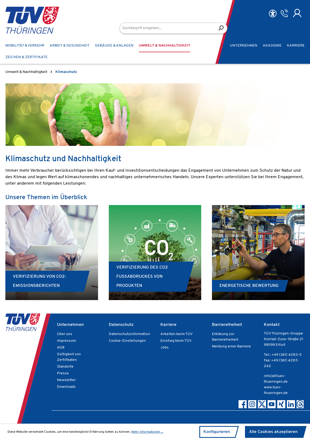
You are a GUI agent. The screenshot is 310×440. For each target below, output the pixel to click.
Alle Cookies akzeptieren (273, 432)
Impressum (66, 341)
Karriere (168, 325)
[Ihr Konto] (297, 13)
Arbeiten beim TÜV (176, 334)
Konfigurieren (216, 432)
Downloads (66, 387)
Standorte (65, 367)
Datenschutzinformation (129, 334)
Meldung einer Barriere (231, 346)
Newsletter (66, 380)
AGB (60, 348)
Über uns (64, 334)
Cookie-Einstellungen (127, 341)
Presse (63, 373)
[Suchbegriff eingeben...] (167, 28)
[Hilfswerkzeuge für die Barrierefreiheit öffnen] (272, 13)
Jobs (164, 348)
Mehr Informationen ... (147, 432)
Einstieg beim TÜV (176, 341)
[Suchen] (221, 28)
